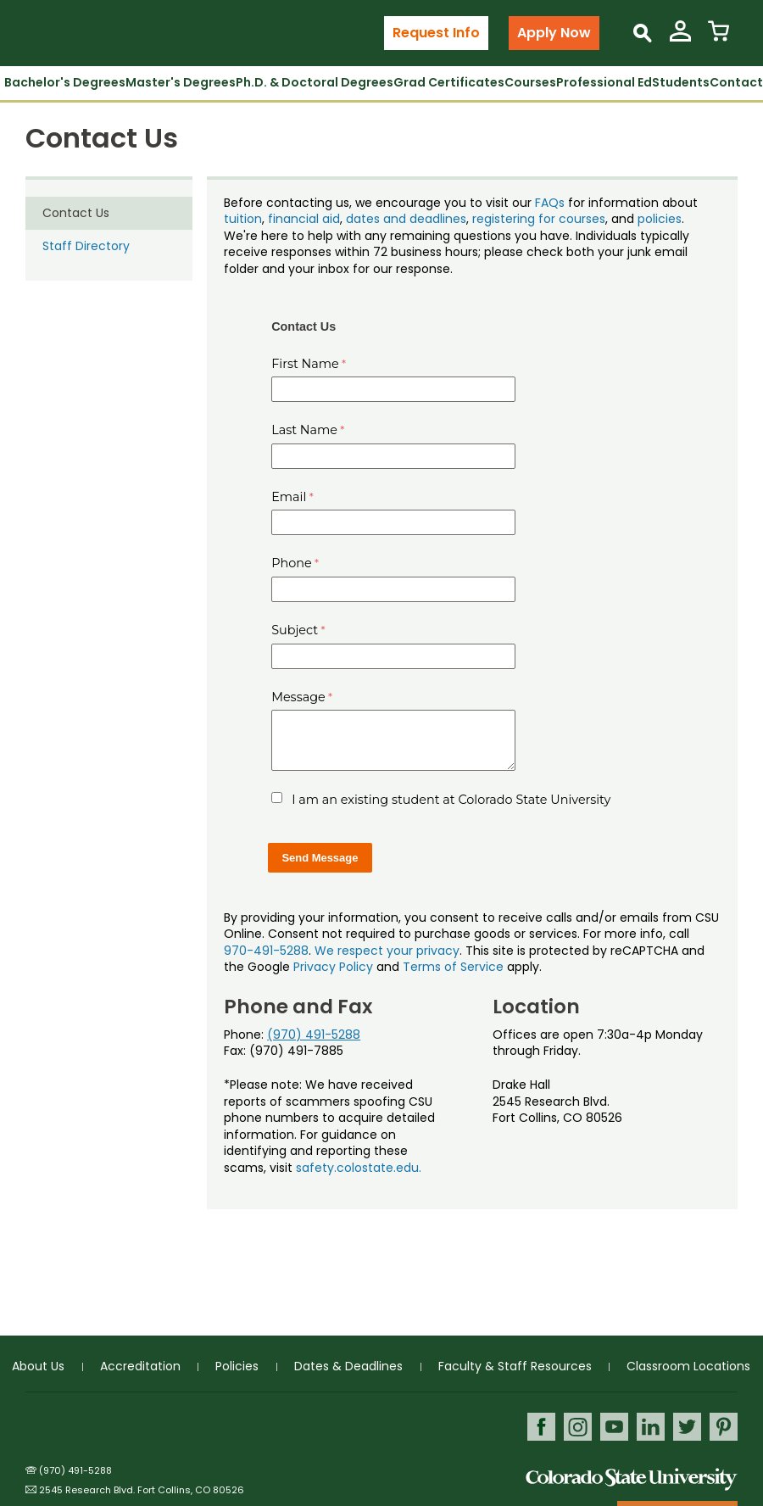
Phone (291, 563)
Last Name (304, 430)
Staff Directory (86, 245)
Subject (294, 630)
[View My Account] (680, 38)
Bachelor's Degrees (64, 82)
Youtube (614, 1427)
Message (298, 697)
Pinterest (724, 1427)
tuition (243, 218)
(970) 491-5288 (313, 1034)
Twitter (687, 1427)
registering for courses (538, 218)
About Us (38, 1366)
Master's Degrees (180, 82)
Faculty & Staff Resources (515, 1366)
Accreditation (140, 1366)
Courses (530, 82)
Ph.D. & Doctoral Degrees (314, 82)
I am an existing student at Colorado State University (451, 799)
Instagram (578, 1427)
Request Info (436, 32)
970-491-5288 (266, 950)
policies (660, 218)
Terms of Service (453, 966)
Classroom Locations (688, 1366)
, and (621, 218)
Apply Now (554, 32)
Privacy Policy (333, 966)
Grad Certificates (448, 82)
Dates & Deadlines (348, 1366)
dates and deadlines (406, 218)
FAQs (550, 202)
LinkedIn (651, 1427)
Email (288, 497)
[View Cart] (718, 38)
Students (681, 82)
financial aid (304, 218)
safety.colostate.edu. (358, 1167)
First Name (305, 363)
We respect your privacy (387, 950)
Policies (237, 1366)
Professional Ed (604, 82)
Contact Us (75, 212)
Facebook (541, 1427)
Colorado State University (632, 1479)
